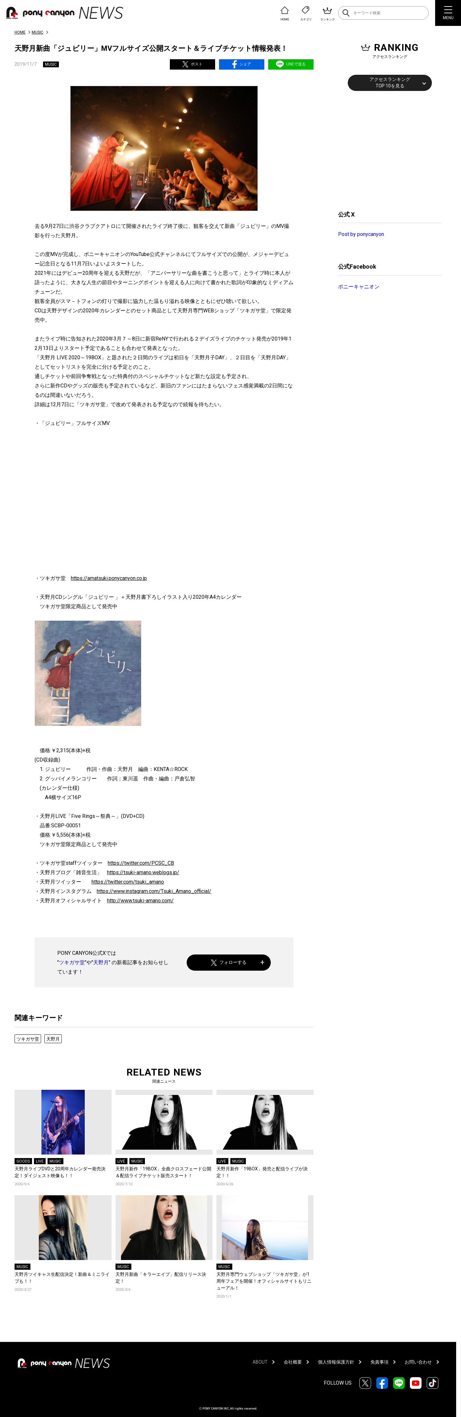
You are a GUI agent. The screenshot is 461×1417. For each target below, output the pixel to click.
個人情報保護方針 (336, 1362)
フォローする (229, 962)
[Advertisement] (386, 149)
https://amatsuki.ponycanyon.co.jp (109, 578)
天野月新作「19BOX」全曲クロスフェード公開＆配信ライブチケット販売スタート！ (163, 1172)
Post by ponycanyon (361, 234)
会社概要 (293, 1362)
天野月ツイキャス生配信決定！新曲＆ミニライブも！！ (62, 1278)
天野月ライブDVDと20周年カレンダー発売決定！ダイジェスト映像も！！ (60, 1172)
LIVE (40, 1161)
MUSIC (37, 32)
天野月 (101, 962)
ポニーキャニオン (358, 287)
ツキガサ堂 (72, 962)
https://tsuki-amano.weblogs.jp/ (143, 872)
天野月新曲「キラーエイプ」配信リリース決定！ (160, 1278)
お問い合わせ (418, 1362)
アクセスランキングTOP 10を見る (389, 82)
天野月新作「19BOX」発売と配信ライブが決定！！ (262, 1172)
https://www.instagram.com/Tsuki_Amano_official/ (154, 891)
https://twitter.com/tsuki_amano (128, 882)
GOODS (23, 1161)
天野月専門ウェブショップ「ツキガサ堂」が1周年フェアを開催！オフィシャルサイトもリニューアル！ (264, 1281)
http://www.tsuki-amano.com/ (140, 901)
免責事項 (379, 1362)
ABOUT (260, 1362)
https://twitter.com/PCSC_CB (141, 863)
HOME (20, 32)
